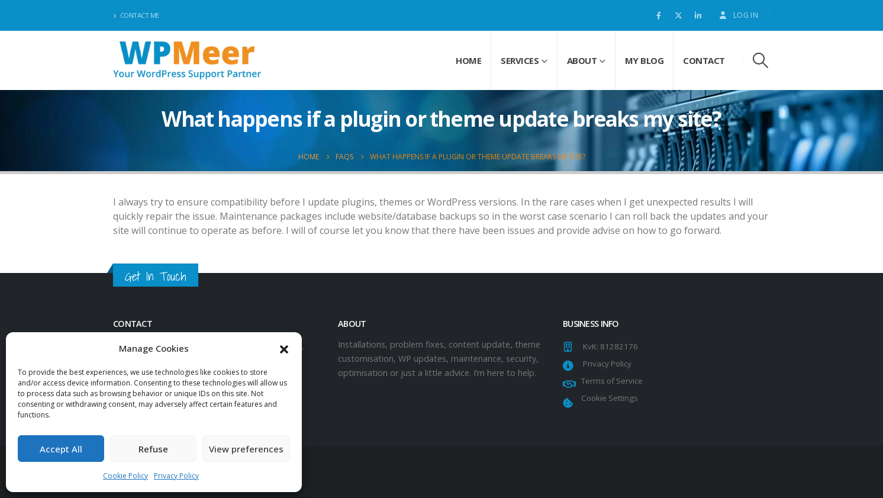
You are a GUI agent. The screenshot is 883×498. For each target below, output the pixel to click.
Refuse (153, 449)
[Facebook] (658, 15)
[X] (678, 15)
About (582, 60)
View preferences (246, 449)
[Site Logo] (187, 60)
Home (468, 60)
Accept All (61, 449)
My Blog (644, 60)
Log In (738, 15)
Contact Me (136, 15)
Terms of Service (610, 380)
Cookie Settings (608, 398)
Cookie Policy (125, 476)
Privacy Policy (176, 476)
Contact (704, 60)
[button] (284, 348)
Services (520, 60)
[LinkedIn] (697, 15)
